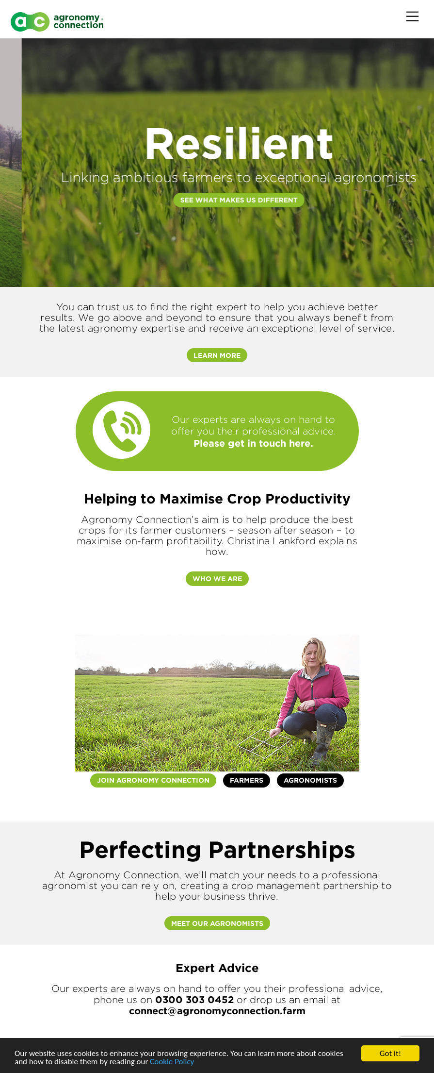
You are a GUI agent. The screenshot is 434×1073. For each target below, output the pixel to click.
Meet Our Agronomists (217, 923)
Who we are (217, 578)
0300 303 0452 (194, 999)
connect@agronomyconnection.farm (217, 1010)
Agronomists (310, 780)
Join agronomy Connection (153, 780)
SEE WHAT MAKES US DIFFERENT (302, 199)
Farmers (246, 780)
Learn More (217, 355)
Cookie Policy (172, 1062)
